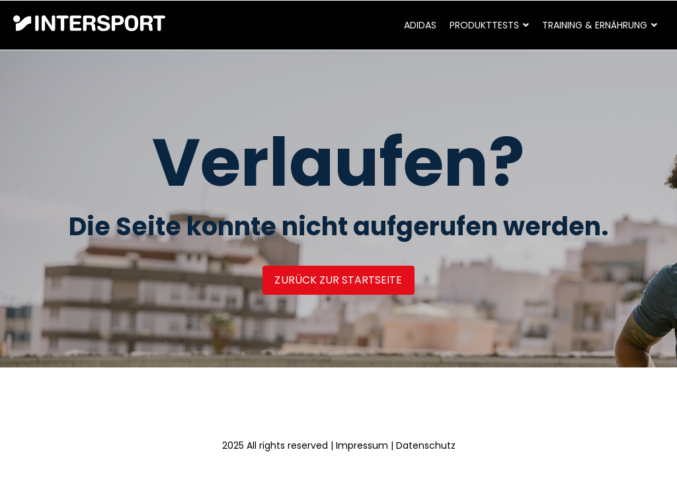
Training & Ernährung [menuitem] (594, 25)
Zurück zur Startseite (338, 279)
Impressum (362, 445)
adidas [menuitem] (420, 25)
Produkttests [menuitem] (484, 25)
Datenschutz (426, 445)
